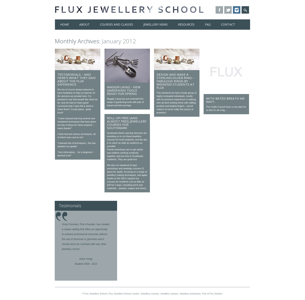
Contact (228, 24)
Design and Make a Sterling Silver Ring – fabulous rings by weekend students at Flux (175, 81)
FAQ (208, 24)
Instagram (236, 10)
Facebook (219, 10)
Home (64, 24)
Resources (186, 24)
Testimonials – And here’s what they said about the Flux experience (76, 79)
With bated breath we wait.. (225, 100)
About (84, 24)
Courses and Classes (116, 24)
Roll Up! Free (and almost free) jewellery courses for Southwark (127, 123)
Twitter (228, 10)
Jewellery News (155, 24)
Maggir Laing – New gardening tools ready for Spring (123, 90)
